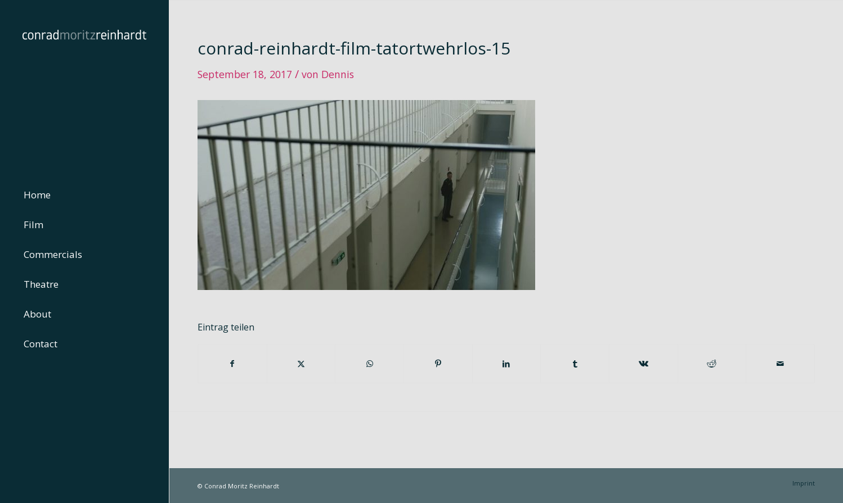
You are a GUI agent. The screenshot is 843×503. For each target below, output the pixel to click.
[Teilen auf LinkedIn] (507, 364)
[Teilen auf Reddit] (712, 364)
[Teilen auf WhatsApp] (369, 364)
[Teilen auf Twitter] (301, 364)
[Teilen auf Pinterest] (438, 364)
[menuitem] (84, 195)
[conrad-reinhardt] (84, 84)
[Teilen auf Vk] (643, 364)
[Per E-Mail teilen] (780, 364)
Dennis (337, 74)
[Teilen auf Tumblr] (575, 364)
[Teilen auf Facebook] (232, 364)
